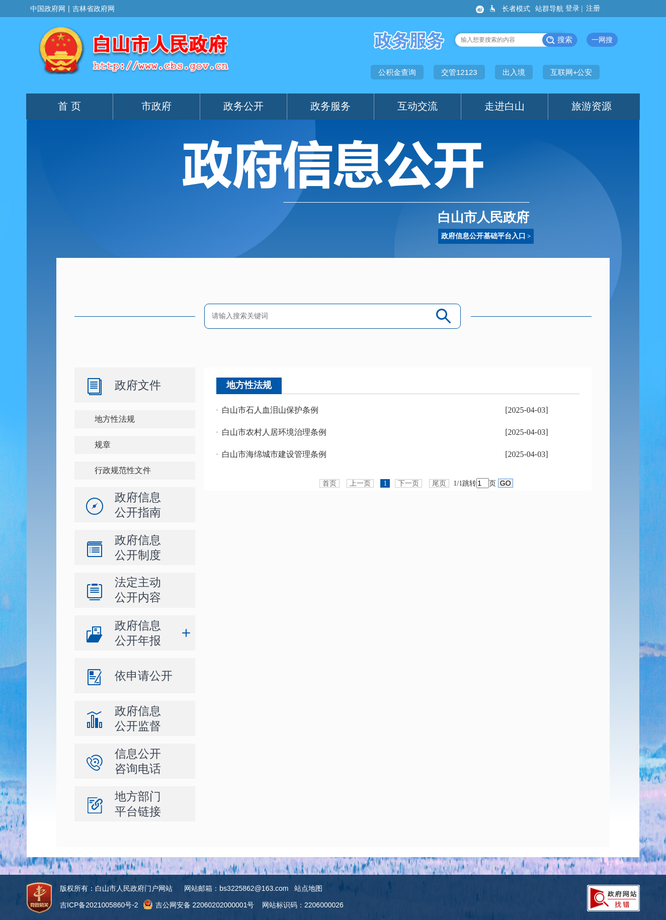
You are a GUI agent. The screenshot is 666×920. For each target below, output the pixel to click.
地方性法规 (115, 419)
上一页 (360, 483)
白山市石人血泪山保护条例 (270, 410)
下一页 (408, 483)
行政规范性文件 (123, 470)
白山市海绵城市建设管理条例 (274, 454)
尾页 (439, 483)
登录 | (575, 8)
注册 (594, 8)
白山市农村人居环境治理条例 (274, 432)
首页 (329, 483)
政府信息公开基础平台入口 (483, 236)
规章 (103, 444)
